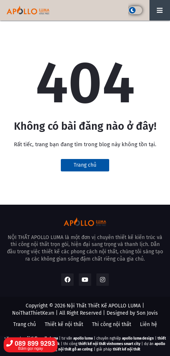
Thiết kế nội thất (64, 324)
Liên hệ (148, 324)
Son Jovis (147, 313)
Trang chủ (85, 165)
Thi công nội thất (111, 324)
